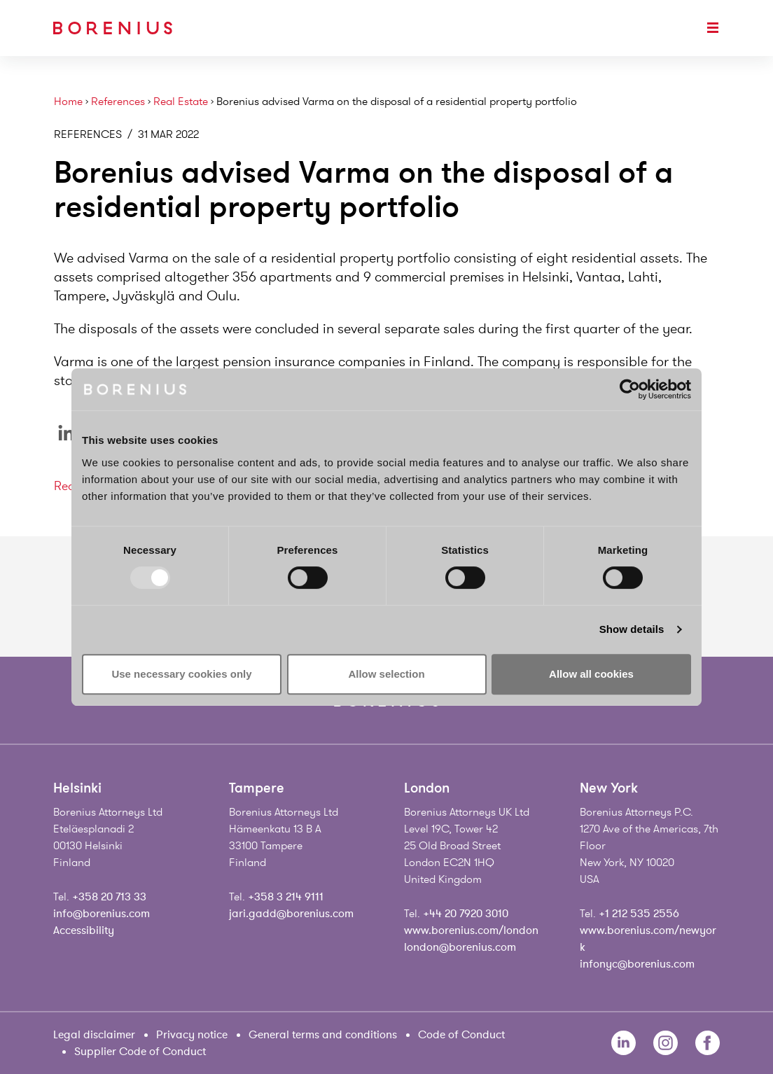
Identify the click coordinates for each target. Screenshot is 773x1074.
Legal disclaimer (94, 1034)
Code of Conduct (461, 1034)
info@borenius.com (101, 913)
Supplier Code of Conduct (140, 1051)
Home (68, 102)
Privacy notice (192, 1034)
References (118, 102)
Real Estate (180, 102)
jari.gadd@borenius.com (291, 913)
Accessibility (83, 930)
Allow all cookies (591, 674)
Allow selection (386, 674)
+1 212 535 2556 (639, 913)
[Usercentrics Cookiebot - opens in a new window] (630, 389)
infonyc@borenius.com (637, 964)
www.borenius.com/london (471, 930)
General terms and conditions (323, 1034)
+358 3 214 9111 (285, 897)
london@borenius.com (460, 947)
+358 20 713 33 (109, 897)
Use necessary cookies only (181, 674)
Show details (631, 629)
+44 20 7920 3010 (465, 913)
